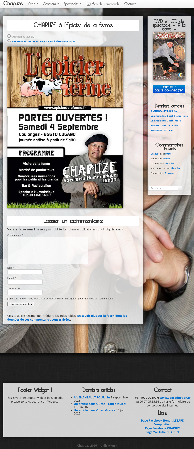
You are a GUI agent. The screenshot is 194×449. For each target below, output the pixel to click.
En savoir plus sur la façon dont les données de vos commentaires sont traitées (67, 317)
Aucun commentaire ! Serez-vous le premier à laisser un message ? (43, 41)
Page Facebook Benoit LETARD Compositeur (162, 422)
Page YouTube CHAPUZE (163, 432)
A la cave (169, 173)
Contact (130, 4)
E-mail (10, 278)
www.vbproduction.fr (175, 398)
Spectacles (72, 4)
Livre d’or (170, 163)
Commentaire (15, 235)
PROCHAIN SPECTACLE (162, 130)
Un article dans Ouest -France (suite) (170, 115)
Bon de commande (103, 4)
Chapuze (13, 3)
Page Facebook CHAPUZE (162, 428)
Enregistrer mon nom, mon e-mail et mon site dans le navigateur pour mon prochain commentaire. (61, 298)
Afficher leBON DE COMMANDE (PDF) (169, 89)
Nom (9, 267)
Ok (180, 188)
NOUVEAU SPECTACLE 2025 (164, 125)
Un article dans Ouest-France (166, 120)
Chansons (51, 4)
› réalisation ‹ (107, 445)
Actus (33, 4)
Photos (169, 153)
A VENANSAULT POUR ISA (164, 111)
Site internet (13, 288)
